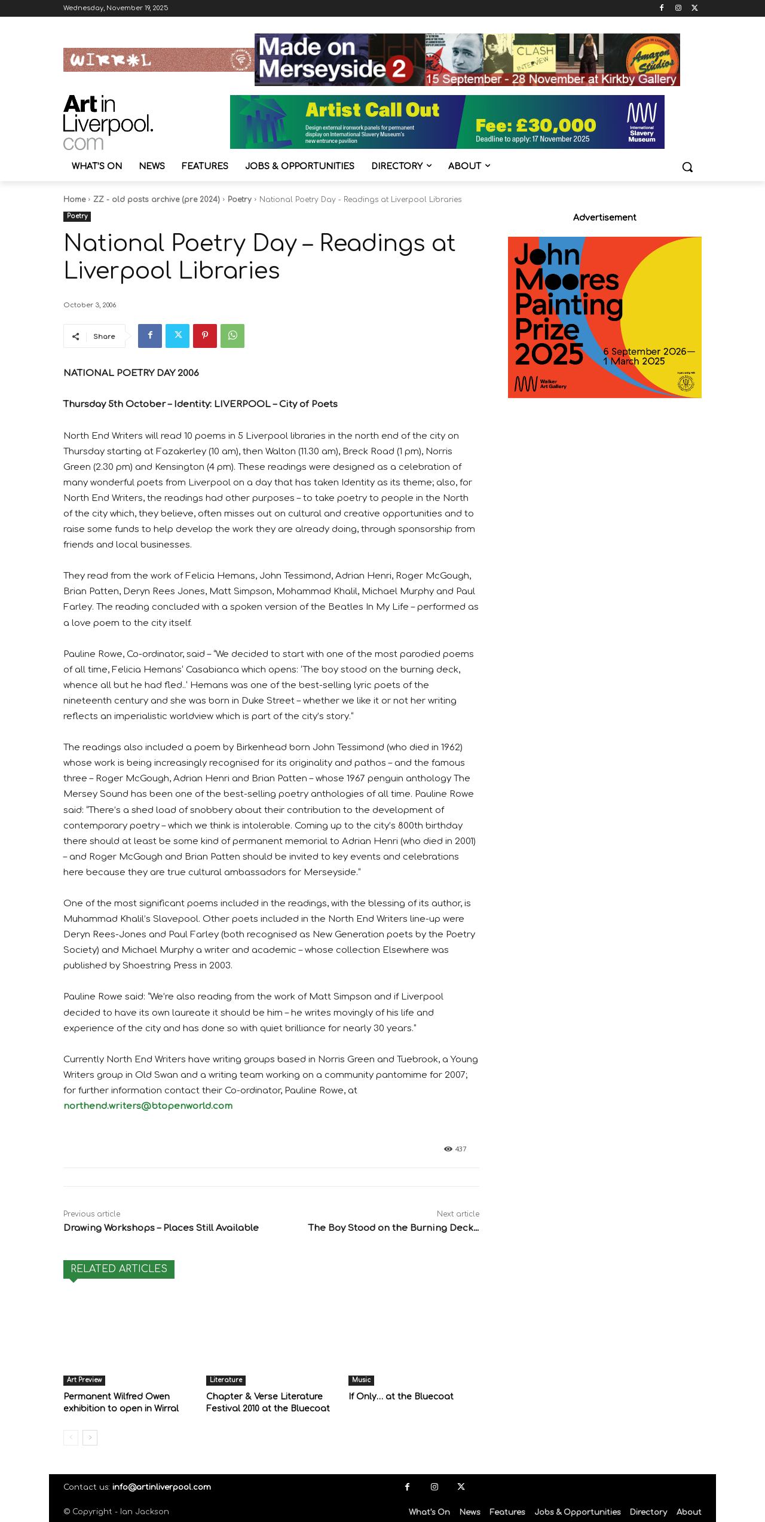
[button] (687, 166)
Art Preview (84, 1380)
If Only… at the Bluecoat (397, 1396)
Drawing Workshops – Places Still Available (161, 1228)
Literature (226, 1380)
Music (361, 1380)
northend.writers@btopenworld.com (147, 1106)
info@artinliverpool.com (161, 1486)
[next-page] (89, 1436)
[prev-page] (70, 1436)
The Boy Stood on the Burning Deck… (393, 1228)
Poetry (240, 199)
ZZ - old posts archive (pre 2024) (156, 199)
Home (74, 199)
